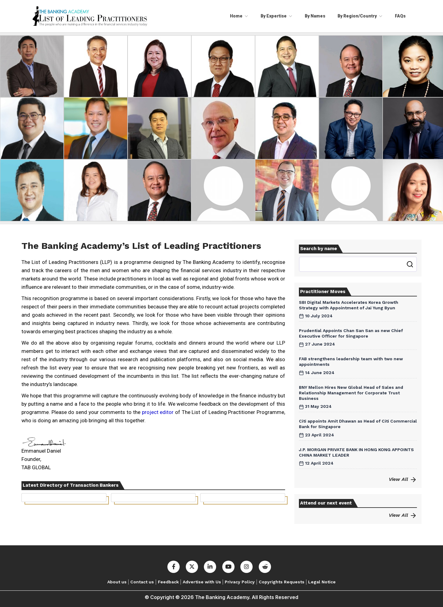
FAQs (400, 16)
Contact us (142, 581)
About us (117, 581)
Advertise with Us (202, 581)
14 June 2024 (316, 372)
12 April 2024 (316, 463)
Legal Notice (322, 581)
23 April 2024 (316, 434)
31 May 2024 (315, 406)
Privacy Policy (240, 581)
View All (403, 479)
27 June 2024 (317, 344)
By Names (315, 16)
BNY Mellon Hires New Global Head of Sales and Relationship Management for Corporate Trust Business (351, 393)
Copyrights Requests (281, 581)
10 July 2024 (316, 315)
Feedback (168, 581)
